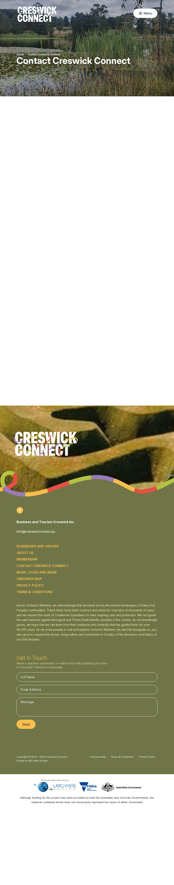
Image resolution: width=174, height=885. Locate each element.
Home (20, 54)
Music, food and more (37, 572)
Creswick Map (29, 579)
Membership (27, 559)
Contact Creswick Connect (44, 54)
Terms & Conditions (34, 592)
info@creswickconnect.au (36, 531)
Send (26, 724)
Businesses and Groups (38, 546)
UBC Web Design (38, 760)
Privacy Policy (30, 585)
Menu (145, 13)
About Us (25, 553)
